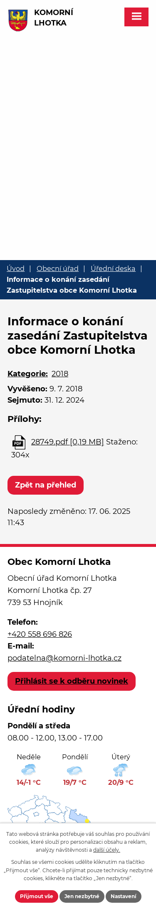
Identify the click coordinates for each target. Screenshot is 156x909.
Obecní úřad (58, 268)
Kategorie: (27, 373)
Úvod (16, 268)
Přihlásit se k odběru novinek (71, 681)
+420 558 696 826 (39, 634)
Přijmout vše (36, 896)
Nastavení (123, 896)
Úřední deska (113, 268)
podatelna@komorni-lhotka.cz (64, 658)
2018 (60, 373)
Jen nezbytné (81, 896)
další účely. (106, 850)
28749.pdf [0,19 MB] (67, 442)
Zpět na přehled (45, 485)
